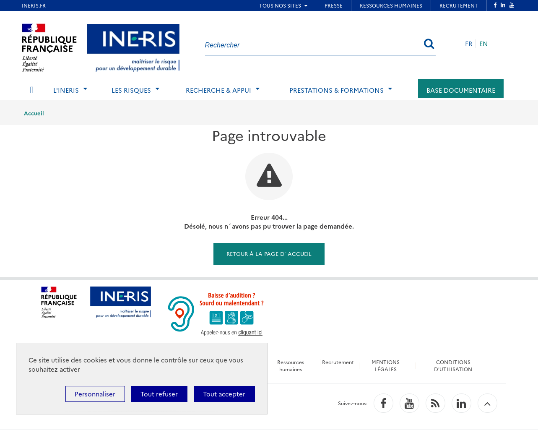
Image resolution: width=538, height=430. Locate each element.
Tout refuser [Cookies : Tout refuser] (159, 393)
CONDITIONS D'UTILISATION (453, 365)
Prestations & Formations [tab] (336, 90)
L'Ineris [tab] (66, 90)
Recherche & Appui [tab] (218, 90)
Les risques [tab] (131, 90)
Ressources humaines (290, 365)
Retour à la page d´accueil (269, 253)
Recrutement (338, 361)
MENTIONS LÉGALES (386, 365)
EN (483, 43)
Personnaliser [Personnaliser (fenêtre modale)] (95, 393)
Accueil (34, 113)
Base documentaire (460, 90)
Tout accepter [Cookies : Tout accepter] (224, 393)
